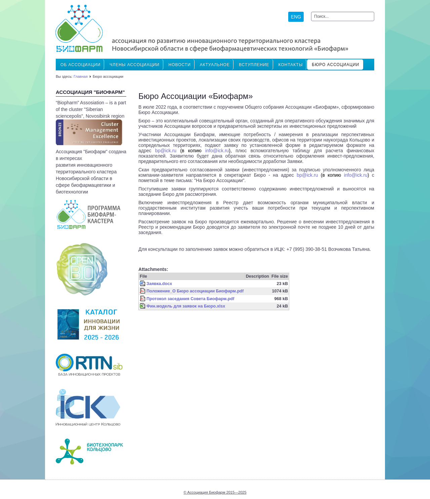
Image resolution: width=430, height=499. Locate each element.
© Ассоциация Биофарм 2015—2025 (214, 492)
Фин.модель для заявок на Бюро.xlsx (185, 306)
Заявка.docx (159, 283)
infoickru (356, 175)
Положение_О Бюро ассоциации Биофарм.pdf (195, 291)
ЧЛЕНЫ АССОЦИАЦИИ (134, 64)
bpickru (165, 150)
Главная (81, 76)
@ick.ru (307, 175)
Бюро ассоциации (335, 64)
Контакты (290, 64)
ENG (296, 16)
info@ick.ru (217, 150)
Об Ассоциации (80, 64)
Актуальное (215, 64)
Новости (180, 64)
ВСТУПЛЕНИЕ (254, 64)
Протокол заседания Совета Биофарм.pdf (190, 298)
